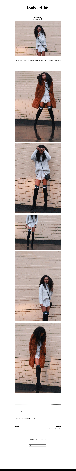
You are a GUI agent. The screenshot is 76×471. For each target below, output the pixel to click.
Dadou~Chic (38, 7)
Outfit (21, 418)
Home (17, 1)
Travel (35, 1)
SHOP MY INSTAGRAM (28, 1)
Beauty (40, 1)
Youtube (45, 1)
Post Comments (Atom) (57, 428)
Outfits (21, 1)
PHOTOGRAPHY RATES (52, 1)
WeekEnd (24, 418)
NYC (19, 418)
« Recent (16, 426)
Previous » (58, 426)
